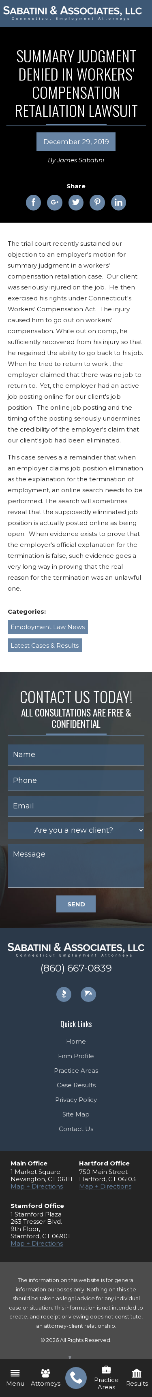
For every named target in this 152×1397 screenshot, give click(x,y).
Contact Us (76, 1129)
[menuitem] (76, 1378)
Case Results (76, 1085)
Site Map (76, 1114)
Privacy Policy (76, 1100)
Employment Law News (48, 627)
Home (76, 1041)
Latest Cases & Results (45, 645)
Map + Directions (37, 1186)
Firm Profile (76, 1056)
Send (76, 904)
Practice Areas (76, 1070)
